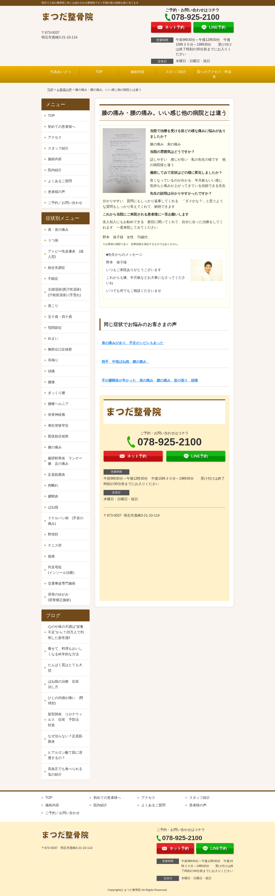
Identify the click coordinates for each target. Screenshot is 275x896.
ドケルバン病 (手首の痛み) (65, 520)
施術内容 (137, 72)
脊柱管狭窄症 (58, 425)
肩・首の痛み (58, 229)
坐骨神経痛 (56, 414)
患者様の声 (56, 192)
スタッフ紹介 (176, 72)
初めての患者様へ (61, 126)
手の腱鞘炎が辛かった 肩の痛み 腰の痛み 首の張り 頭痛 (150, 380)
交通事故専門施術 (61, 583)
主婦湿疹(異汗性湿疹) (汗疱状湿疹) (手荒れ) (64, 292)
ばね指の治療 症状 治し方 (65, 684)
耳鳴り (53, 360)
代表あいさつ (60, 72)
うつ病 (53, 240)
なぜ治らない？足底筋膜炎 (65, 739)
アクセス (55, 137)
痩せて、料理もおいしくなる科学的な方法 (65, 651)
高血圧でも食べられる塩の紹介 (65, 771)
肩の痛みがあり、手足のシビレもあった (132, 343)
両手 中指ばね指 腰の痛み (126, 361)
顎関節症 (55, 327)
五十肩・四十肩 (60, 317)
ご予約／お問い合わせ (65, 203)
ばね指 (53, 507)
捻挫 (51, 556)
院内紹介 (55, 170)
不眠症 (53, 278)
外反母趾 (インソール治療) (67, 569)
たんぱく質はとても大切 (65, 667)
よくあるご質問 (60, 181)
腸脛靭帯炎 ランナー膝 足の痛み (65, 461)
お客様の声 (64, 89)
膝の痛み (55, 447)
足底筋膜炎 (56, 474)
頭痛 (51, 371)
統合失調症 (56, 267)
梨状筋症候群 (58, 436)
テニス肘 (55, 545)
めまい (53, 338)
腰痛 (51, 382)
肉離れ (53, 485)
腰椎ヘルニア (58, 404)
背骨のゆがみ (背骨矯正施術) (67, 597)
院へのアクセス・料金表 (214, 74)
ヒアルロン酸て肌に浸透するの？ (65, 755)
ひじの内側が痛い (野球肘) (65, 700)
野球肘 (53, 534)
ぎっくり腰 (56, 393)
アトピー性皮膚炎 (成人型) (65, 254)
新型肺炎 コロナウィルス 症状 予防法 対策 (65, 719)
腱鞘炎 (53, 496)
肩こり (53, 306)
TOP (99, 72)
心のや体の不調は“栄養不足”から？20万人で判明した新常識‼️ (66, 632)
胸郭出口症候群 (60, 349)
